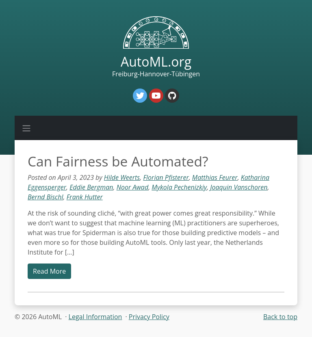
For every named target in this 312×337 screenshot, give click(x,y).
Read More (49, 271)
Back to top (280, 316)
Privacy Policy (149, 316)
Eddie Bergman (91, 187)
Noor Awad (132, 187)
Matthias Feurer (215, 177)
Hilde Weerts (122, 177)
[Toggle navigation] (26, 128)
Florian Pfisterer (165, 177)
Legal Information (95, 316)
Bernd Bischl (45, 196)
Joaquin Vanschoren (238, 187)
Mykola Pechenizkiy (179, 187)
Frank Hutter (85, 196)
